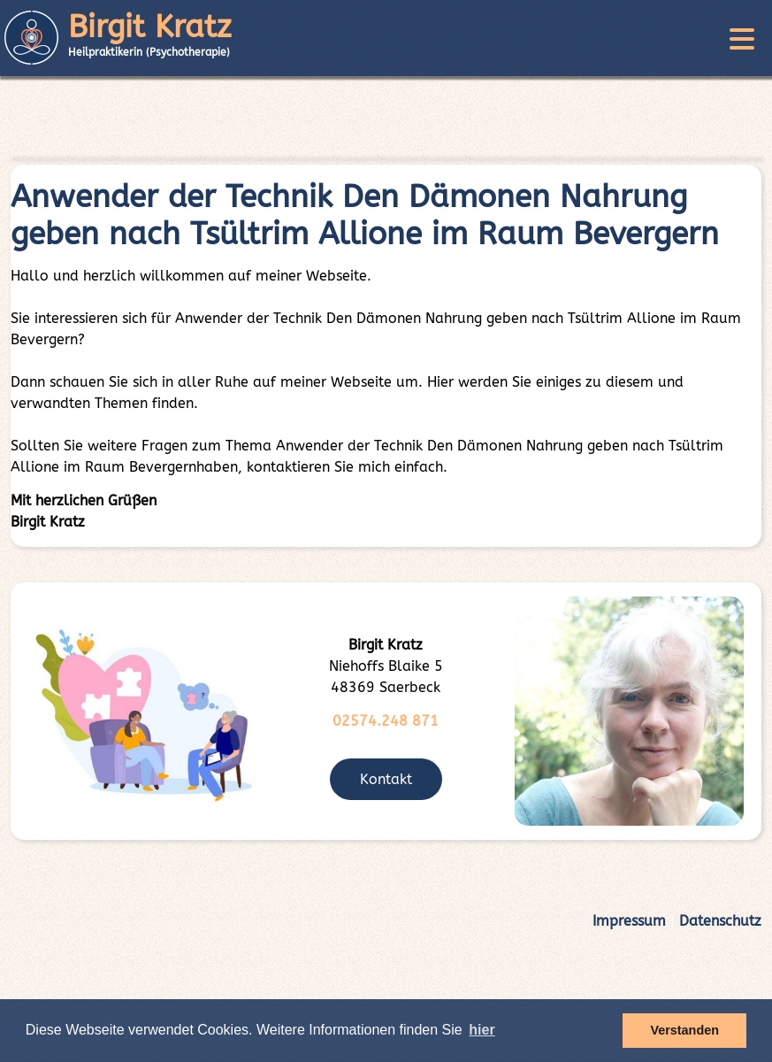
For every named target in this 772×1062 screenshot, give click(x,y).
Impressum (629, 920)
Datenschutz (720, 920)
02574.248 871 (385, 720)
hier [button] (481, 1029)
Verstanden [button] (684, 1030)
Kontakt (386, 779)
